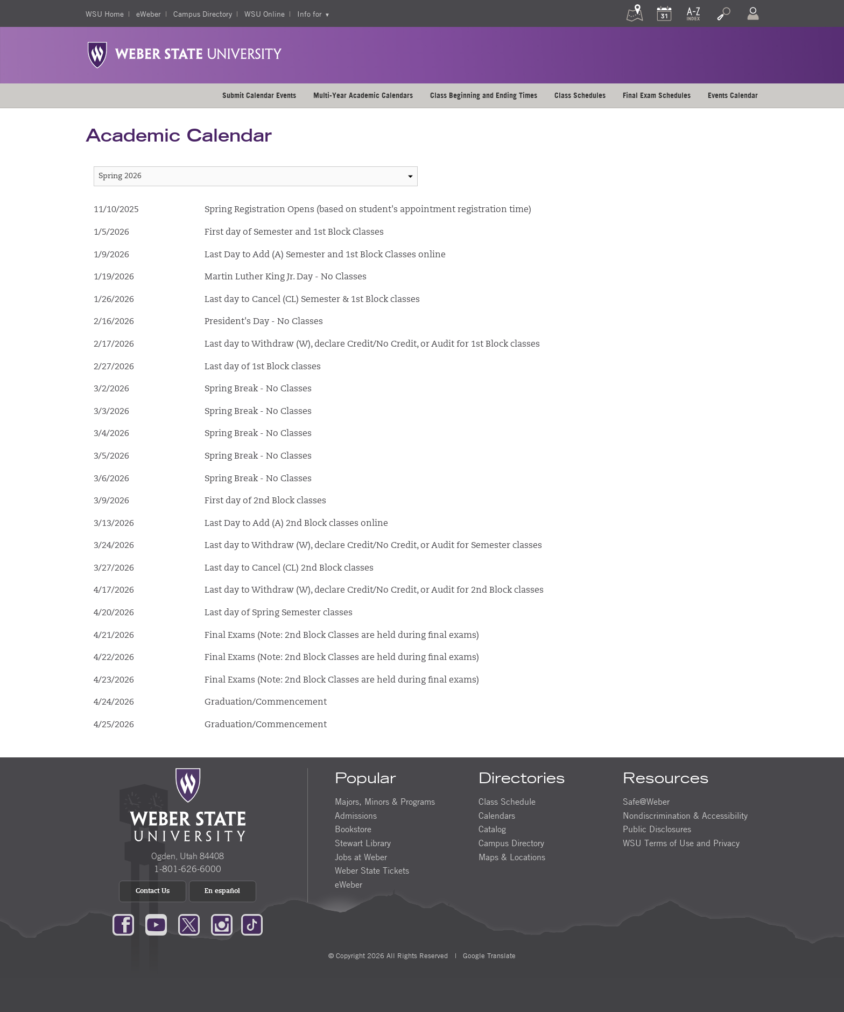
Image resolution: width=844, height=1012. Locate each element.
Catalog (492, 829)
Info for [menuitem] (309, 13)
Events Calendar (733, 95)
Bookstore (353, 829)
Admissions (356, 815)
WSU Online (264, 13)
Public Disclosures (657, 829)
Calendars (497, 815)
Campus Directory (202, 13)
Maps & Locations (512, 857)
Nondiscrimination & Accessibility (685, 815)
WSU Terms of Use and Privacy (681, 843)
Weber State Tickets (372, 870)
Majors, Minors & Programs (385, 801)
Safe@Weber (646, 801)
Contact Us (153, 891)
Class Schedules (580, 95)
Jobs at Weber (361, 857)
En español (222, 891)
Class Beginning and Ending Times (483, 95)
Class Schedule (507, 801)
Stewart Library (363, 843)
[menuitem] (259, 95)
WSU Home (105, 13)
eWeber (148, 13)
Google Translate (488, 955)
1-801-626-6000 (187, 868)
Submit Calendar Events (259, 95)
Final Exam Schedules (657, 95)
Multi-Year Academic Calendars (363, 95)
